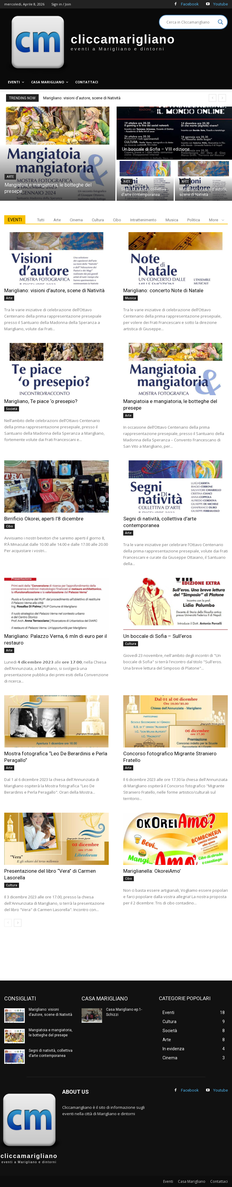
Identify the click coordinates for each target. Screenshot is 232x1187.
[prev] (212, 98)
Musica (172, 220)
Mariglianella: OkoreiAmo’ (152, 871)
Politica (193, 220)
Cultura (130, 142)
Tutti (40, 220)
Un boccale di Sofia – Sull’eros (157, 636)
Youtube (220, 4)
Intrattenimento (143, 220)
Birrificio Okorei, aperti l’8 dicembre (43, 519)
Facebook (190, 4)
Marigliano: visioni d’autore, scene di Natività (82, 98)
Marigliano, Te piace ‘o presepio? (40, 401)
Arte (10, 176)
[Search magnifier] (220, 22)
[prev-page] (8, 923)
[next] (222, 98)
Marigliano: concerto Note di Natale (163, 290)
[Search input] (190, 22)
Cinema (76, 220)
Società (11, 409)
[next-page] (17, 923)
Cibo (117, 220)
